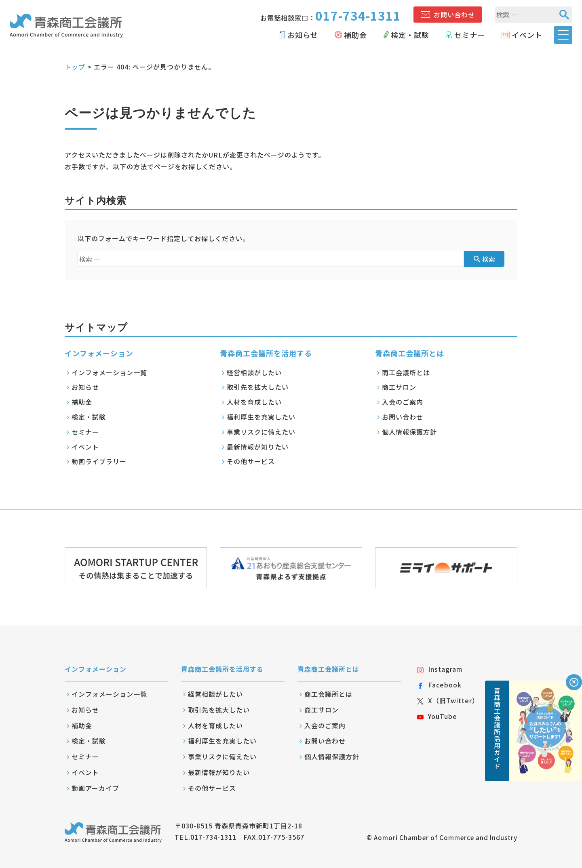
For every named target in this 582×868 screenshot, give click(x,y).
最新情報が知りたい (258, 447)
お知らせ (302, 34)
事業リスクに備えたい (261, 432)
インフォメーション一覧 (109, 372)
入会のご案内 (402, 402)
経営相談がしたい (254, 372)
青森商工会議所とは (328, 669)
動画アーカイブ (95, 788)
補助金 (355, 34)
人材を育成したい (254, 402)
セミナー (469, 34)
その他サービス (251, 461)
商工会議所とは (406, 372)
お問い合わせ (454, 14)
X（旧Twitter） (448, 700)
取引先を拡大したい (258, 387)
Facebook (439, 684)
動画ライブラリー (99, 461)
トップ (75, 66)
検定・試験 (410, 34)
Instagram (439, 669)
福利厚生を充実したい (261, 417)
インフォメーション (96, 669)
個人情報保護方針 (409, 432)
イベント (527, 34)
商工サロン (399, 387)
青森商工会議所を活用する (222, 669)
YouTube (437, 716)
